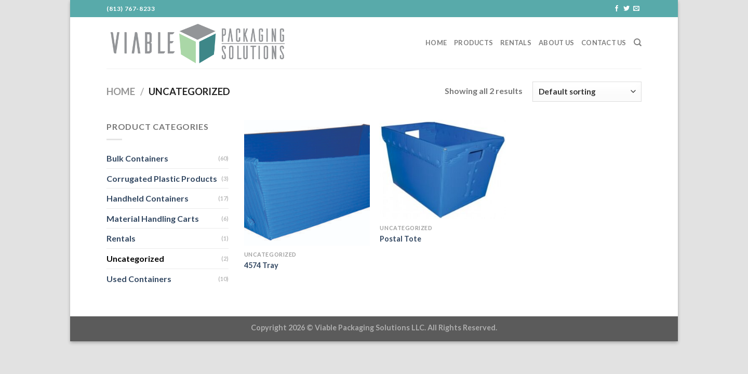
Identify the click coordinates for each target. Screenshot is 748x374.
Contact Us (603, 42)
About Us (556, 42)
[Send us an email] (636, 8)
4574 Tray (261, 265)
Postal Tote (400, 238)
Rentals (515, 42)
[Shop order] (587, 92)
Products (473, 42)
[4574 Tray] (307, 183)
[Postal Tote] (442, 169)
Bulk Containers (137, 158)
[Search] (638, 42)
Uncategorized (135, 258)
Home (436, 42)
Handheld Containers (147, 198)
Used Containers (138, 279)
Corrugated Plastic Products (161, 178)
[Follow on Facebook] (616, 8)
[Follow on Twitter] (626, 8)
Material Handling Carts (152, 218)
